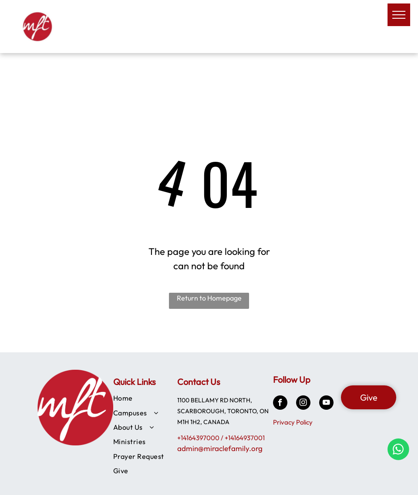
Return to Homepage (209, 298)
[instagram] (303, 403)
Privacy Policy (293, 422)
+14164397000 (198, 438)
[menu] (399, 14)
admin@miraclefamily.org (220, 448)
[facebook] (280, 403)
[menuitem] (146, 398)
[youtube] (326, 403)
